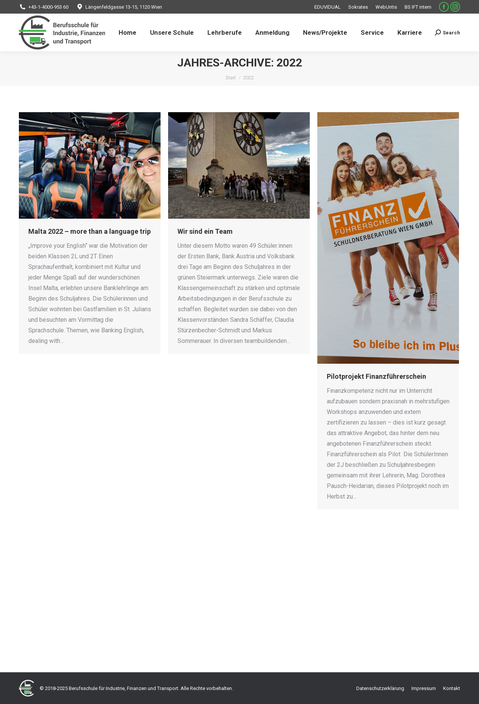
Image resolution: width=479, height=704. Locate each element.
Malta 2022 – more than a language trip (89, 231)
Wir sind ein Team (205, 231)
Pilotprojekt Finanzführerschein (376, 376)
